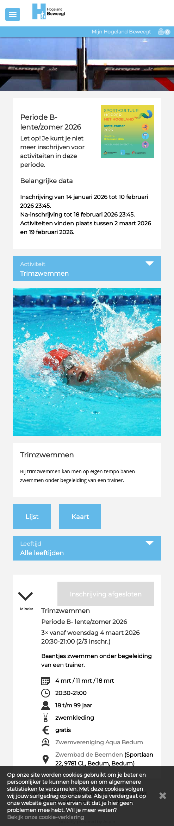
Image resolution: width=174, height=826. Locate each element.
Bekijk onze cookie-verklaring (45, 817)
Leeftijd (30, 544)
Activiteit (32, 264)
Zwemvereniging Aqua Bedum (99, 742)
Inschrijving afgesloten (106, 594)
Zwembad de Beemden (89, 754)
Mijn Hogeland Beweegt (121, 32)
